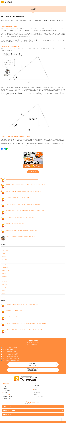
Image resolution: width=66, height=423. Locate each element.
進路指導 (3, 293)
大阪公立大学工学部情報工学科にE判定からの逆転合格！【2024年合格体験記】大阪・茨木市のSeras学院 (26, 323)
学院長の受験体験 (37, 392)
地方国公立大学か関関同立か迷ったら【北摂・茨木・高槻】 (17, 197)
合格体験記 (4, 256)
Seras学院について (7, 383)
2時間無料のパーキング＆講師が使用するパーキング (16, 310)
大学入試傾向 (4, 264)
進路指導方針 (5, 388)
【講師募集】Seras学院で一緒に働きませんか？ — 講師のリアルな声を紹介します (22, 179)
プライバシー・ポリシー (38, 396)
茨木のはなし (4, 287)
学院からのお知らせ (5, 270)
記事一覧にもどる (32, 171)
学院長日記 (4, 273)
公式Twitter (7, 414)
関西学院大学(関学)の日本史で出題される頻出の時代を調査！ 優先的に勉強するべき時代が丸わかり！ (26, 184)
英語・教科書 (4, 281)
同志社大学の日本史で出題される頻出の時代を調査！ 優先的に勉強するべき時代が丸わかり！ (24, 191)
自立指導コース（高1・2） (7, 398)
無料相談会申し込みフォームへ (32, 364)
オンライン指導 (4, 247)
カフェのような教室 (6, 390)
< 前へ (2, 171)
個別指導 (3, 253)
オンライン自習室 (5, 250)
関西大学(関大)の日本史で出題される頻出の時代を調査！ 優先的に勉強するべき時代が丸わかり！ (25, 210)
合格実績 (35, 383)
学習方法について (5, 267)
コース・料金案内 (6, 394)
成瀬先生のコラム (5, 276)
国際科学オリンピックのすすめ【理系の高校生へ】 (16, 223)
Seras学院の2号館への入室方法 (12, 316)
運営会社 (35, 394)
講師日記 (3, 290)
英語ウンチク (4, 284)
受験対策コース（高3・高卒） (8, 396)
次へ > (64, 171)
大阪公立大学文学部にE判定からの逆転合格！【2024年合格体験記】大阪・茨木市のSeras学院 (24, 329)
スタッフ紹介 (5, 392)
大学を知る (4, 262)
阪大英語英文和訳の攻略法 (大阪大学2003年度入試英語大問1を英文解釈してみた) (21, 230)
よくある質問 (36, 385)
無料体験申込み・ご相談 (9, 410)
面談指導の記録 (4, 295)
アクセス (35, 389)
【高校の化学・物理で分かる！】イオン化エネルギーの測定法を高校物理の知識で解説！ (23, 204)
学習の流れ (5, 386)
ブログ (35, 387)
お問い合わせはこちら (8, 406)
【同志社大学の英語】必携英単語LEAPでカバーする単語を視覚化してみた (20, 217)
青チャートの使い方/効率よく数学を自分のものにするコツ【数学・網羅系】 (20, 236)
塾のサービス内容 (5, 259)
